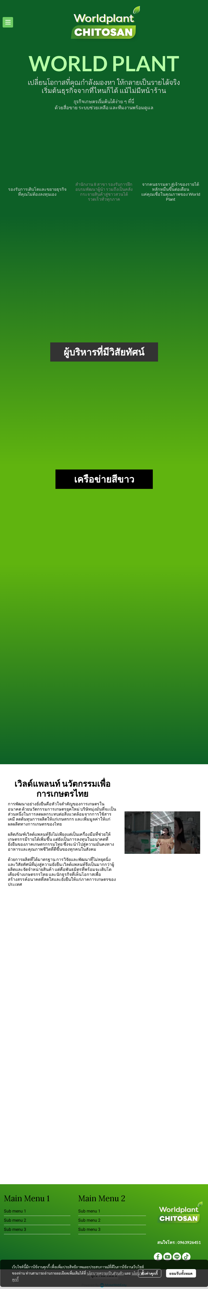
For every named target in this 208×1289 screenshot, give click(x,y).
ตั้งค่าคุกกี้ (149, 1273)
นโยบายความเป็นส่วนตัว (105, 1273)
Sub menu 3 (15, 1229)
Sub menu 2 (15, 1220)
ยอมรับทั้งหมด (181, 1273)
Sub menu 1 (15, 1211)
